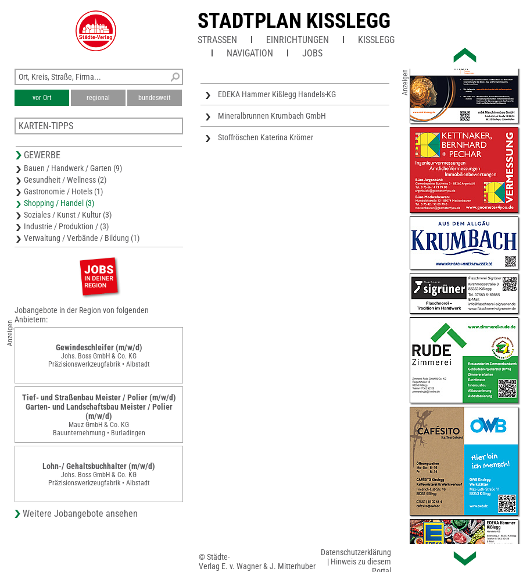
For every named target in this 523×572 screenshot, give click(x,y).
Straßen (217, 39)
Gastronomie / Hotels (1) (63, 191)
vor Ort (42, 98)
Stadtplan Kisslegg (294, 21)
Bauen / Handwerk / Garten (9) (73, 168)
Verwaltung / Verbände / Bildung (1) (81, 238)
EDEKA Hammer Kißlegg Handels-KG (277, 94)
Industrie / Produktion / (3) (66, 226)
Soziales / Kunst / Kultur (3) (68, 214)
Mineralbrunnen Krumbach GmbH (272, 115)
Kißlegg (376, 39)
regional (98, 98)
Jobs (312, 53)
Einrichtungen (297, 39)
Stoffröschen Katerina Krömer (265, 137)
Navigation (250, 53)
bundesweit (154, 98)
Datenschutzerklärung (356, 552)
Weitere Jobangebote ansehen (80, 513)
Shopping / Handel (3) (59, 203)
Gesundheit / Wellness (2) (65, 179)
